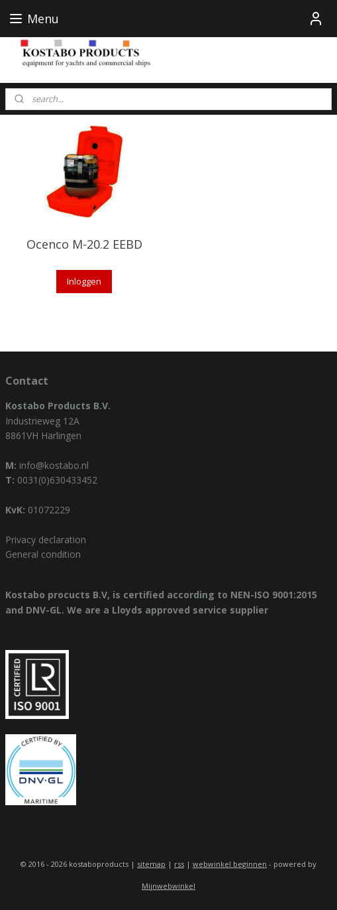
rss (179, 864)
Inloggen (84, 281)
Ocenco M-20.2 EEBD (84, 244)
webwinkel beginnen (230, 864)
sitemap (151, 864)
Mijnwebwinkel (168, 886)
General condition (43, 554)
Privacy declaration (45, 539)
